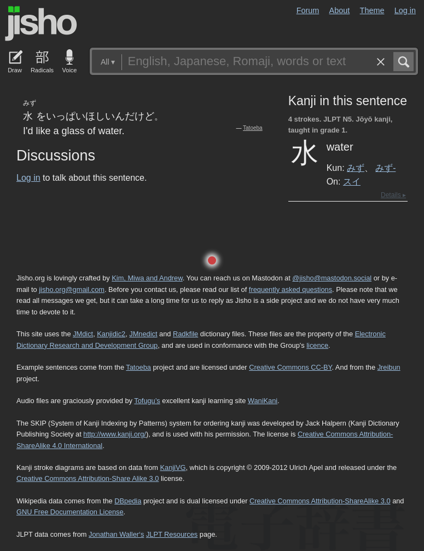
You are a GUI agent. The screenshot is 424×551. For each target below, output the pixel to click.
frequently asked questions (290, 289)
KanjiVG (172, 467)
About (339, 10)
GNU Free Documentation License (70, 512)
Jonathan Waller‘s (116, 534)
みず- (385, 168)
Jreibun (388, 367)
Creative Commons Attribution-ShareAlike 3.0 (319, 501)
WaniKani (262, 401)
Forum (308, 10)
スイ (352, 181)
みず (355, 168)
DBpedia (127, 501)
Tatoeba (253, 128)
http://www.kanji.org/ (114, 434)
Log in (405, 10)
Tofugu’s (147, 401)
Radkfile (185, 334)
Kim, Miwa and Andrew (147, 278)
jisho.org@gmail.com (71, 289)
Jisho (41, 23)
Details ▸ (393, 195)
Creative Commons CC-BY (290, 367)
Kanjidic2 (111, 334)
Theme (372, 10)
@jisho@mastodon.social (331, 278)
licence (317, 345)
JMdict (83, 334)
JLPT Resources (172, 534)
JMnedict (143, 334)
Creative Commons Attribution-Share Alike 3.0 (87, 478)
